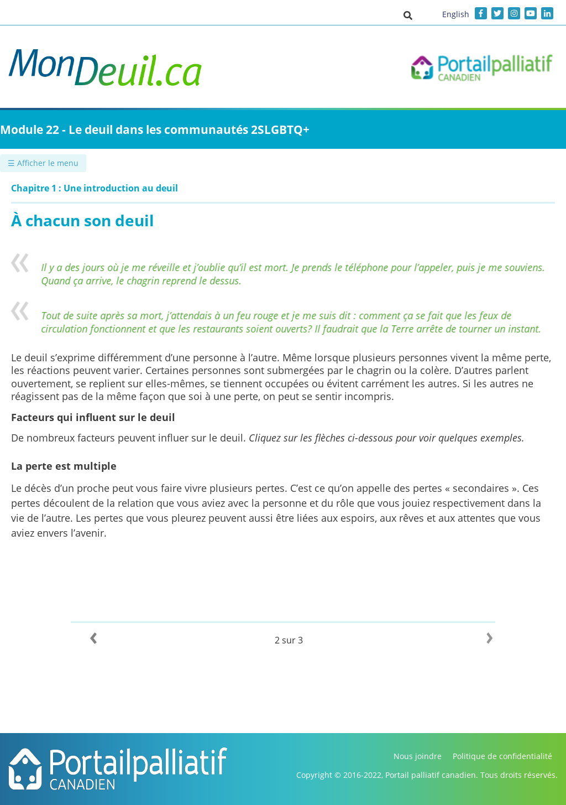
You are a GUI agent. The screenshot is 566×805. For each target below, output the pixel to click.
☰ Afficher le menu (43, 163)
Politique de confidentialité (502, 756)
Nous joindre (418, 756)
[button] (408, 15)
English (455, 14)
